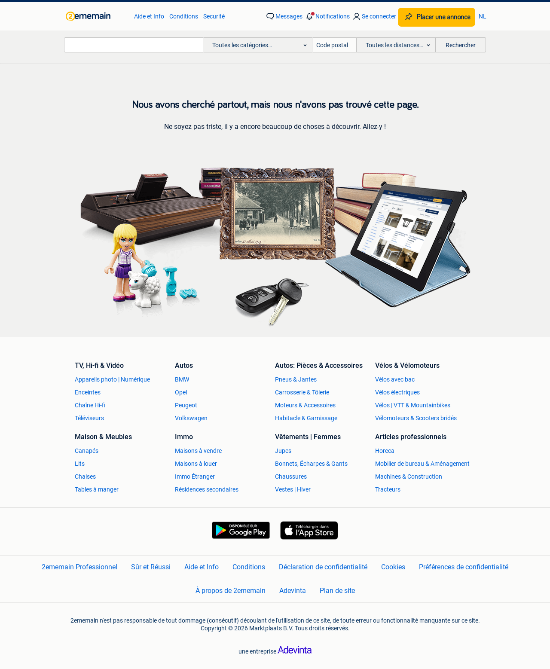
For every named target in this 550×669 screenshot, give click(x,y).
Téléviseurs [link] (89, 418)
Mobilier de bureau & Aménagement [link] (422, 463)
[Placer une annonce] (436, 17)
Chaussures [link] (291, 476)
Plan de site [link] (337, 591)
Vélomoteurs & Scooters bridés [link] (416, 418)
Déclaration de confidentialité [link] (323, 567)
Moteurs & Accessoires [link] (305, 405)
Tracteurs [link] (387, 489)
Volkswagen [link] (191, 418)
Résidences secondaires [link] (206, 489)
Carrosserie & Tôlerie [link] (302, 392)
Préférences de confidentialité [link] (463, 567)
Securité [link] (214, 16)
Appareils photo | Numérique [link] (112, 379)
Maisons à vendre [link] (198, 450)
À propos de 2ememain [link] (231, 591)
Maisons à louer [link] (196, 463)
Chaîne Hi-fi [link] (90, 405)
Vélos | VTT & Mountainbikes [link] (412, 405)
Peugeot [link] (186, 405)
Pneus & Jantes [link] (296, 379)
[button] (327, 16)
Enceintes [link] (88, 392)
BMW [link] (182, 379)
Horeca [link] (384, 450)
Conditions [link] (183, 16)
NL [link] (482, 16)
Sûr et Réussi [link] (151, 567)
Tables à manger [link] (97, 489)
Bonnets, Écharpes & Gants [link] (311, 463)
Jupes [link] (283, 450)
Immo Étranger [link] (195, 476)
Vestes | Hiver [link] (293, 489)
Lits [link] (80, 463)
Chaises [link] (85, 476)
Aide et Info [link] (149, 16)
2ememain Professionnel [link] (79, 567)
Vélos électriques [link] (397, 392)
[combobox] (133, 44)
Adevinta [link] (292, 591)
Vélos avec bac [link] (395, 379)
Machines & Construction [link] (408, 476)
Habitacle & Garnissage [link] (306, 418)
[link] (95, 16)
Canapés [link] (86, 450)
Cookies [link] (393, 567)
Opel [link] (181, 392)
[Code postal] (334, 45)
